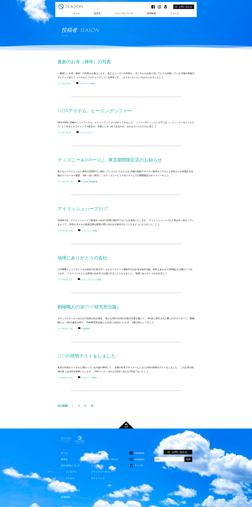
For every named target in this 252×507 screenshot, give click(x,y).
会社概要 (69, 490)
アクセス (69, 478)
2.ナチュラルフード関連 (90, 280)
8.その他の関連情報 (89, 182)
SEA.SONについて (124, 13)
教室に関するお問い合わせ (104, 459)
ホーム (76, 13)
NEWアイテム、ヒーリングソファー (95, 111)
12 (85, 405)
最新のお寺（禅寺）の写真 (84, 61)
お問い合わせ (183, 6)
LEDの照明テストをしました (87, 356)
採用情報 (151, 13)
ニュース (174, 13)
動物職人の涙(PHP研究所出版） (89, 307)
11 (79, 405)
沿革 (67, 484)
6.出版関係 (85, 329)
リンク (94, 453)
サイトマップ (97, 478)
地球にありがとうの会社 (82, 258)
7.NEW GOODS (86, 133)
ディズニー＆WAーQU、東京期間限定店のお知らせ (110, 160)
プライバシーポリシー (102, 471)
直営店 (97, 13)
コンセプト (71, 471)
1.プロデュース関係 (87, 83)
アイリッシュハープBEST (83, 208)
